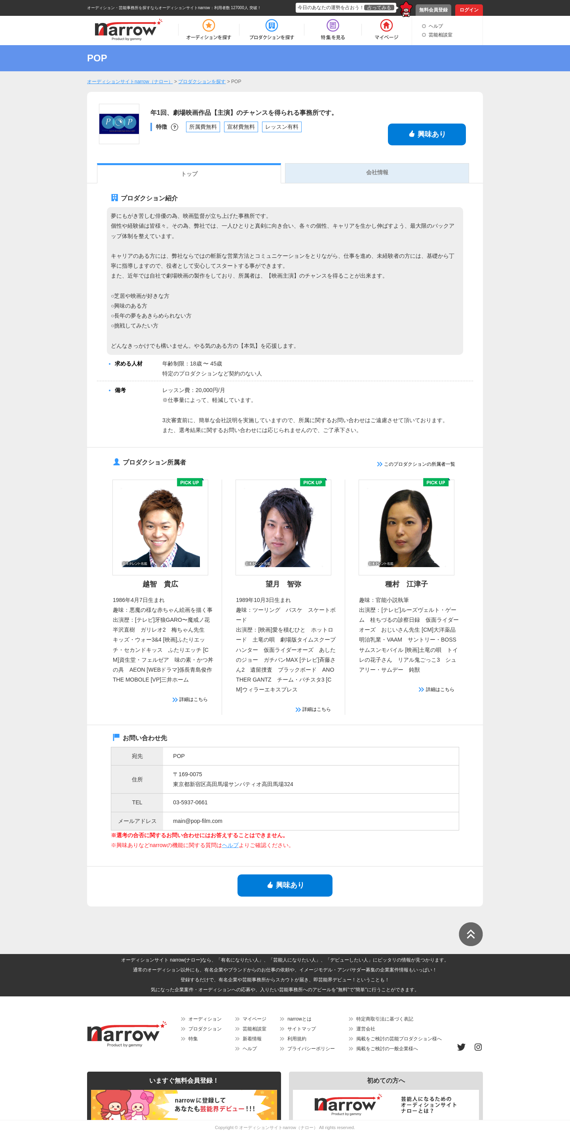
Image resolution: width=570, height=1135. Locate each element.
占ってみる (379, 7)
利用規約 (296, 1039)
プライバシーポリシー (311, 1048)
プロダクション (205, 1029)
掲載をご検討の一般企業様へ (387, 1048)
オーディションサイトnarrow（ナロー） (278, 1127)
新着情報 (252, 1039)
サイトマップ (301, 1029)
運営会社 (365, 1029)
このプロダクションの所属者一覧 (416, 464)
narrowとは (299, 1019)
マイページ (254, 1019)
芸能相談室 (440, 35)
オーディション (205, 1019)
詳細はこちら (190, 699)
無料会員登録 (433, 10)
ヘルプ (436, 26)
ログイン (469, 10)
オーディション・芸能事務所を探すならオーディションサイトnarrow (148, 8)
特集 (193, 1039)
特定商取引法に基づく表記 (384, 1019)
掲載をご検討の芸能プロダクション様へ (399, 1039)
